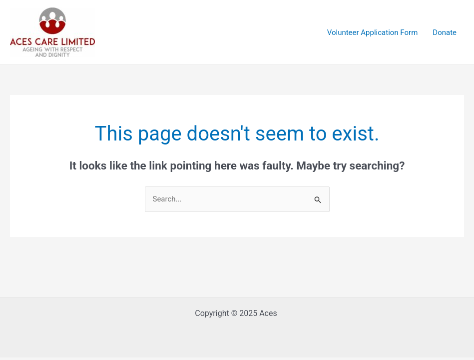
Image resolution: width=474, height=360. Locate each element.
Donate (445, 32)
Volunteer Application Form (372, 32)
